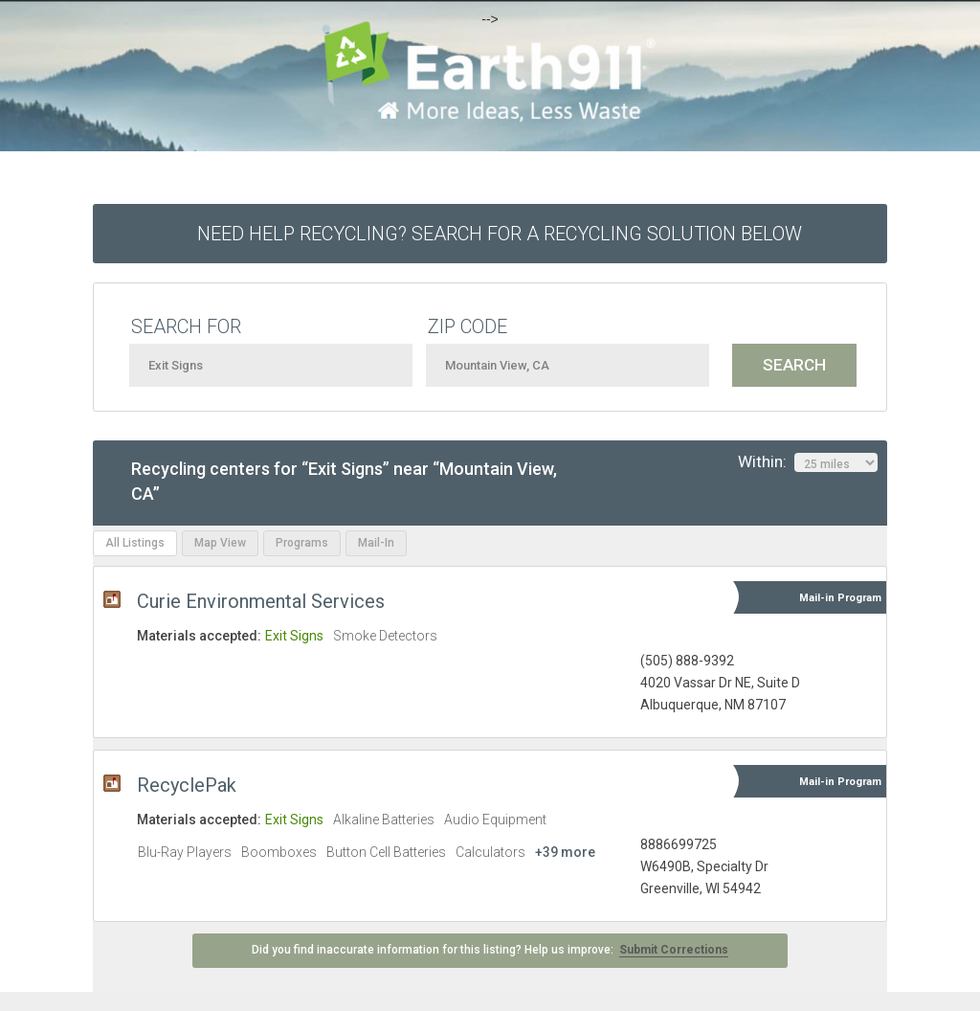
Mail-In (376, 543)
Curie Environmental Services (261, 601)
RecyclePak (186, 785)
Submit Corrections (673, 949)
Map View (220, 543)
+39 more (565, 852)
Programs (302, 543)
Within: (808, 462)
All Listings (135, 543)
